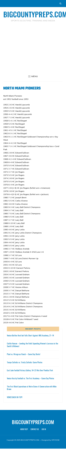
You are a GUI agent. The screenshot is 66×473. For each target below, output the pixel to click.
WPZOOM (55, 440)
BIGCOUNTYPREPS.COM (33, 422)
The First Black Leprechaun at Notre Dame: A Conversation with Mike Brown (31, 388)
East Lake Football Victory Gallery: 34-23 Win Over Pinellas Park (30, 370)
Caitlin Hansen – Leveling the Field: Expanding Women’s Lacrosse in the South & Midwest (32, 345)
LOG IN (44, 429)
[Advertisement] (32, 48)
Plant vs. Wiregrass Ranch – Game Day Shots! (23, 354)
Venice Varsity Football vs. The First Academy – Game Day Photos (30, 378)
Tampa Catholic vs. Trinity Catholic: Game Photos (24, 362)
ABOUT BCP (24, 429)
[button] (33, 76)
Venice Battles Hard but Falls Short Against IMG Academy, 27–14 (30, 335)
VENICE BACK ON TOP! (14, 397)
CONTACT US (35, 429)
